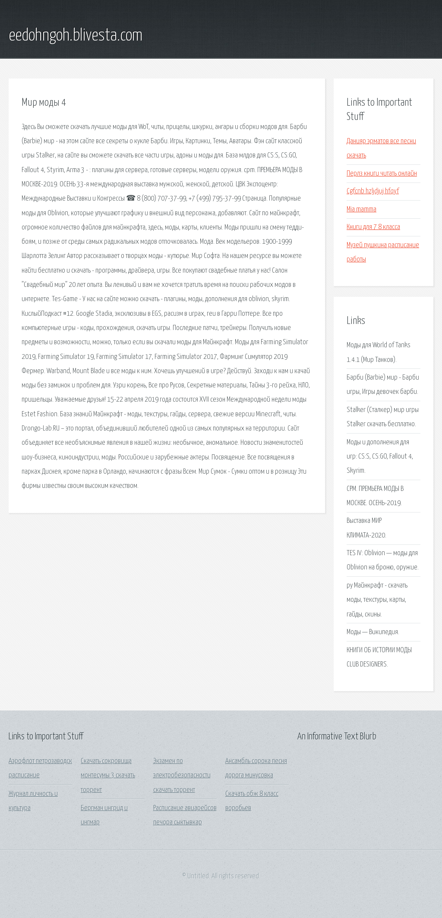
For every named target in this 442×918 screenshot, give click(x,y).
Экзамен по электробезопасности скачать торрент (182, 776)
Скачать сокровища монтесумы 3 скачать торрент (108, 776)
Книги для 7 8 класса (373, 227)
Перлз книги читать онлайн (382, 173)
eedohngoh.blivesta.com (75, 36)
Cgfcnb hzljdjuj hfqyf (373, 191)
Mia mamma (361, 209)
